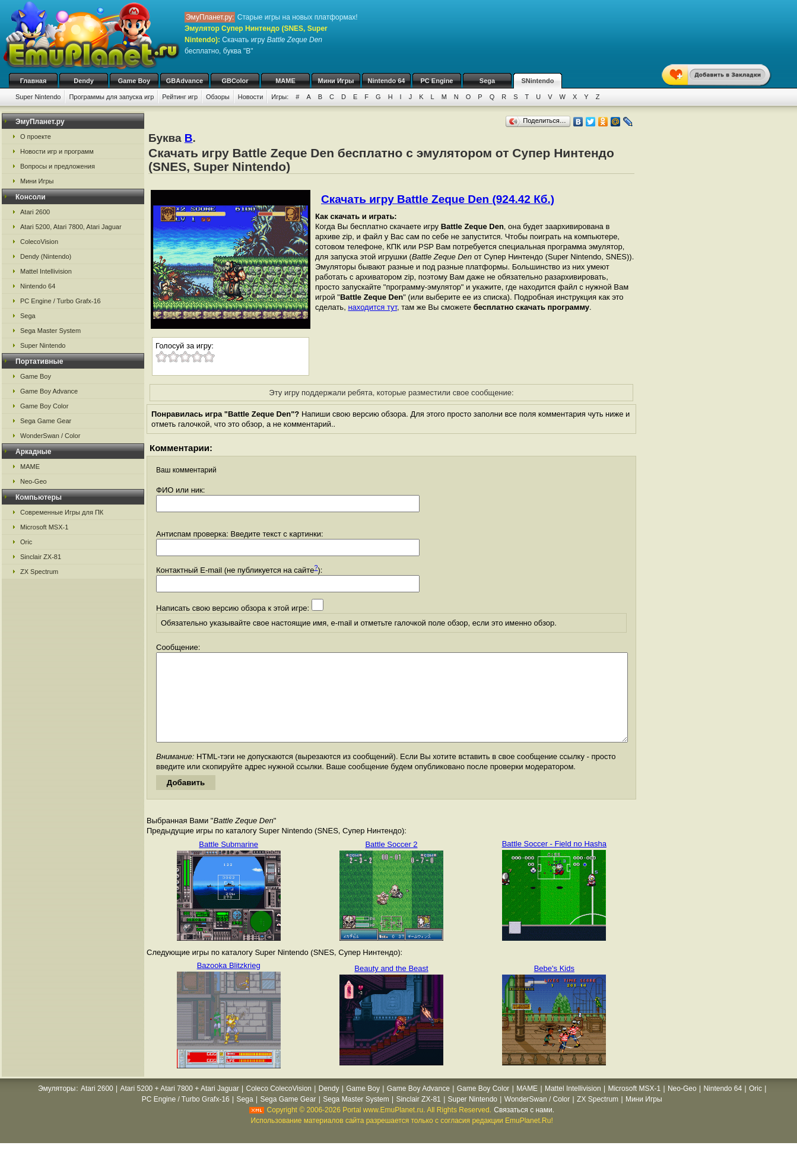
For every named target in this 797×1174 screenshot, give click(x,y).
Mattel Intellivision (46, 271)
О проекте (35, 136)
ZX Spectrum (39, 571)
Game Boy (134, 80)
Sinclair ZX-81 (40, 556)
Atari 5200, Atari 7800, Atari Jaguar (71, 226)
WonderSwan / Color (50, 435)
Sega (487, 80)
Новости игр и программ (57, 151)
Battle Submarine (228, 862)
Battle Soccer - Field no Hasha (554, 861)
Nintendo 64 (386, 80)
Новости (250, 96)
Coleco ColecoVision (279, 1106)
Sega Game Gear (45, 420)
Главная (33, 80)
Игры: (279, 96)
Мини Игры (336, 80)
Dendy (84, 80)
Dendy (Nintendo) (45, 256)
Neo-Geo (33, 481)
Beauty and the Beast (391, 986)
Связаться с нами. (524, 1128)
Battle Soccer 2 (391, 862)
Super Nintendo (38, 96)
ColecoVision (39, 241)
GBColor (234, 80)
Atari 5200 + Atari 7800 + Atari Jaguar (179, 1106)
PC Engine (436, 80)
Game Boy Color (44, 406)
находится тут (372, 307)
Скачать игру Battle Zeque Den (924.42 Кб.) (437, 199)
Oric (26, 541)
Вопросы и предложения (57, 166)
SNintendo (538, 80)
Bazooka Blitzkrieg (229, 983)
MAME (285, 80)
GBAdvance (184, 80)
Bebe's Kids (554, 986)
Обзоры (218, 96)
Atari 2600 (35, 211)
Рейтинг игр (180, 96)
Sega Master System (50, 330)
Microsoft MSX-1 (44, 527)
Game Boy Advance (49, 391)
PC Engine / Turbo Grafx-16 (60, 300)
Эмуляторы (56, 1106)
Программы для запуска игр (111, 96)
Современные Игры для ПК (61, 512)
